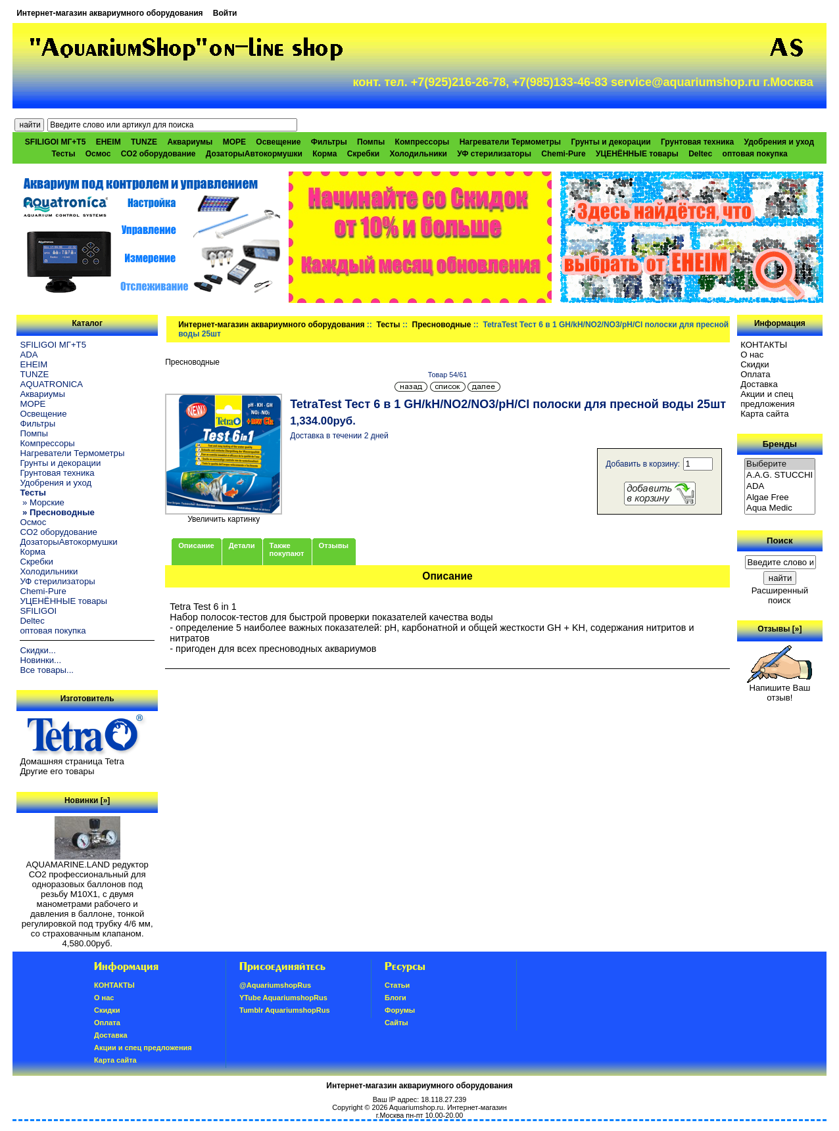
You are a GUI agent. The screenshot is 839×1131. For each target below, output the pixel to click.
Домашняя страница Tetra (72, 761)
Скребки (363, 153)
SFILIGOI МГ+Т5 (55, 142)
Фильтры (329, 142)
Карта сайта (764, 414)
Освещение (278, 142)
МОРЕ (234, 142)
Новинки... (40, 660)
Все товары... (47, 670)
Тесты (388, 324)
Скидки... (37, 650)
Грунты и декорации (610, 142)
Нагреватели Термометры (510, 142)
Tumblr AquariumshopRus (284, 1010)
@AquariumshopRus (275, 985)
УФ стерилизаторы (494, 153)
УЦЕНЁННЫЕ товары (637, 153)
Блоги (395, 998)
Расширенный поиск (780, 595)
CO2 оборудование (158, 153)
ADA (28, 354)
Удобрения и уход (779, 142)
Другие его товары (57, 771)
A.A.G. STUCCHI (780, 475)
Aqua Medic (780, 508)
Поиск (780, 540)
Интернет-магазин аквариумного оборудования (109, 13)
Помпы (371, 142)
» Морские (42, 502)
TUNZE (144, 142)
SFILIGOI (38, 611)
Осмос (98, 153)
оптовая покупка (755, 153)
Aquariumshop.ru (416, 1107)
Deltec (700, 153)
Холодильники (418, 153)
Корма (324, 153)
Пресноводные (441, 324)
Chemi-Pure (563, 153)
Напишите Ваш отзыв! (779, 689)
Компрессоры (422, 142)
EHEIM (108, 142)
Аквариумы (189, 142)
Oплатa (755, 374)
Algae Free (780, 497)
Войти (225, 13)
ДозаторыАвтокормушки (254, 153)
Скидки (754, 364)
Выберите (780, 464)
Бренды (780, 444)
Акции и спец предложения (767, 399)
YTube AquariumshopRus (283, 998)
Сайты (396, 1023)
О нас (751, 354)
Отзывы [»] (779, 629)
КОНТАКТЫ (763, 345)
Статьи (397, 985)
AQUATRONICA (51, 384)
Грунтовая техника (697, 142)
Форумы (400, 1010)
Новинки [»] (87, 800)
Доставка (759, 384)
